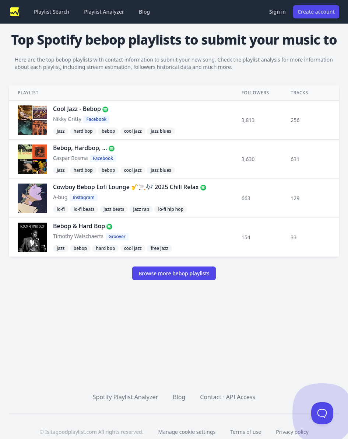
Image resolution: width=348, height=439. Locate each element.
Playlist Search (51, 11)
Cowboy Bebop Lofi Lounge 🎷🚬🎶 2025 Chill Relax (126, 187)
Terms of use (245, 431)
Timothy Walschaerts (78, 236)
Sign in (277, 11)
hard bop (83, 131)
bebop (108, 131)
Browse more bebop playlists (174, 273)
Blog (144, 11)
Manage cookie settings (186, 431)
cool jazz (133, 131)
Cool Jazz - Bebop (77, 109)
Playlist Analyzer (104, 11)
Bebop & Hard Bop (79, 226)
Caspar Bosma (70, 157)
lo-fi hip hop (170, 209)
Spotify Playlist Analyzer (125, 397)
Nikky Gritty (67, 118)
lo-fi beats (84, 209)
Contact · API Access (227, 397)
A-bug (60, 197)
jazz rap (141, 209)
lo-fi (61, 209)
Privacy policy (292, 431)
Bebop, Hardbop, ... (80, 148)
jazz (61, 131)
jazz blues (161, 131)
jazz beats (113, 209)
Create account (316, 11)
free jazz (159, 248)
